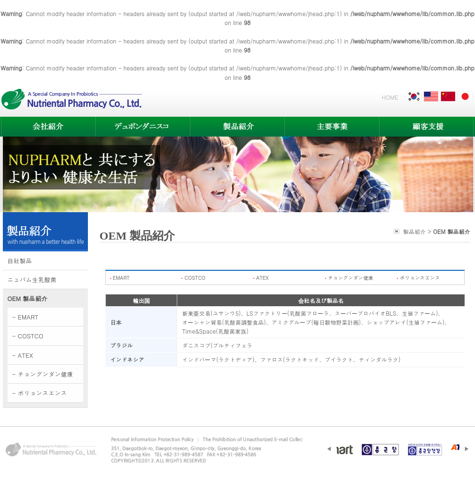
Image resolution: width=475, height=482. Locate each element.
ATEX (262, 277)
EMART (121, 277)
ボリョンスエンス (420, 277)
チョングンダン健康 (350, 277)
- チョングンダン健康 (42, 374)
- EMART (25, 316)
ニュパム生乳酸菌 (32, 279)
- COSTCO (27, 335)
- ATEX (22, 355)
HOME (390, 97)
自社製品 (20, 260)
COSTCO (194, 277)
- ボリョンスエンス (39, 392)
